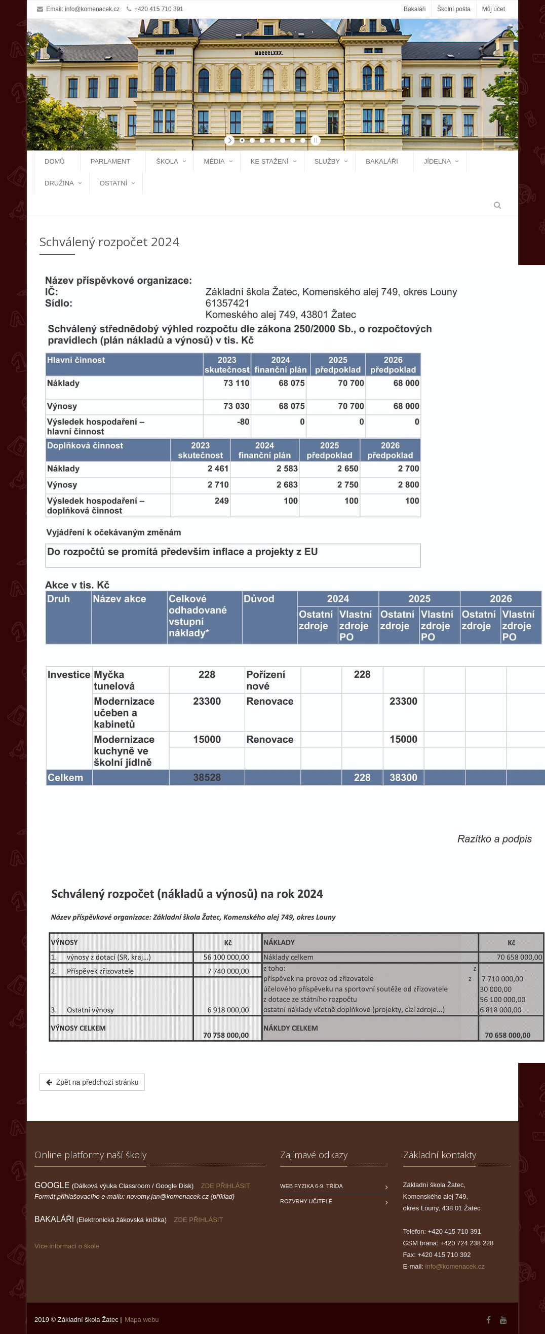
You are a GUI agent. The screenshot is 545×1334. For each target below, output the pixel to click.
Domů (55, 161)
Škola (167, 161)
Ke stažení (270, 161)
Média (214, 161)
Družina (59, 183)
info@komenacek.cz (92, 9)
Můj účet (493, 9)
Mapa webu (142, 1319)
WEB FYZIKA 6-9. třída (311, 1186)
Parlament (111, 161)
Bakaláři (414, 9)
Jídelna (437, 161)
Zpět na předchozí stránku (92, 1082)
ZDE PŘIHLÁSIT (225, 1186)
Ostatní (113, 183)
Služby (327, 161)
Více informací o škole (66, 1246)
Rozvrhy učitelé (306, 1201)
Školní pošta (454, 9)
